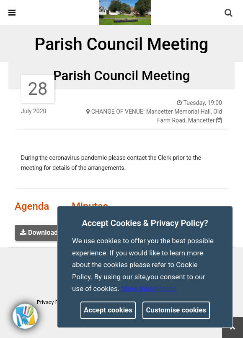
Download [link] (39, 233)
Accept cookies (108, 310)
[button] (229, 13)
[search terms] (235, 13)
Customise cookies (176, 310)
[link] (125, 12)
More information (148, 288)
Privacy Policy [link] (53, 302)
